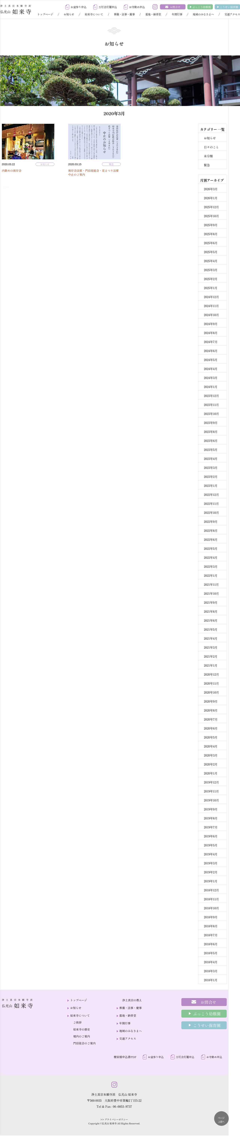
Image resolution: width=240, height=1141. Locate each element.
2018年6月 (211, 944)
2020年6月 (211, 728)
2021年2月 (211, 656)
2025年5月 (211, 252)
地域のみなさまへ (203, 14)
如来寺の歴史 (81, 1029)
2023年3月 (211, 467)
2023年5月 (211, 449)
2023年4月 (211, 458)
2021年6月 (211, 620)
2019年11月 (211, 791)
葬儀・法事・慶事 (124, 14)
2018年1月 (211, 980)
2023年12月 (211, 395)
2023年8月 (211, 431)
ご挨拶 (77, 1022)
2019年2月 (211, 872)
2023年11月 (211, 404)
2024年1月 (211, 386)
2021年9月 (211, 602)
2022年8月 (211, 530)
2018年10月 (211, 908)
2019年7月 (211, 827)
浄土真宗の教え (132, 1000)
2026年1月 (211, 198)
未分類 (208, 156)
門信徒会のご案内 (84, 1043)
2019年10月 (211, 800)
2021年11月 (211, 584)
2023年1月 (211, 485)
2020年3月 (211, 755)
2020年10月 (211, 692)
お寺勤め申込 (137, 7)
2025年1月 (211, 288)
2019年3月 (211, 863)
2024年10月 (211, 315)
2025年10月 (211, 216)
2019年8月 (211, 818)
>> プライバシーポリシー (114, 1119)
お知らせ (69, 14)
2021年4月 (211, 638)
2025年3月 (211, 270)
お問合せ (175, 7)
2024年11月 (211, 306)
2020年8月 (211, 710)
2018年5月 (211, 953)
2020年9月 (211, 701)
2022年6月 (211, 539)
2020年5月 (211, 737)
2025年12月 (211, 207)
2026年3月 (211, 189)
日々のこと (211, 147)
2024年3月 (211, 377)
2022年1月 (211, 575)
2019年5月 (211, 845)
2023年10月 (211, 413)
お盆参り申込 (78, 7)
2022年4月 (211, 557)
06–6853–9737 (122, 1106)
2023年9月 (211, 422)
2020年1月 (211, 773)
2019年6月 (211, 836)
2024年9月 (211, 324)
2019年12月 (211, 782)
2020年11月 (211, 683)
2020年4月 (211, 746)
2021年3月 (211, 647)
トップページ (45, 14)
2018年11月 (211, 899)
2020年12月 (211, 674)
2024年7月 (211, 342)
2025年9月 (211, 225)
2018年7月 (211, 935)
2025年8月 (211, 234)
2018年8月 (211, 926)
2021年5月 (211, 629)
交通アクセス (127, 1038)
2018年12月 (211, 890)
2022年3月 (211, 566)
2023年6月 (211, 440)
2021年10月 (211, 593)
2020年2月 (211, 764)
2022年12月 (211, 494)
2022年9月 (211, 521)
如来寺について (94, 14)
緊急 (111, 164)
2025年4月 (211, 261)
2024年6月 (211, 350)
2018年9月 (211, 917)
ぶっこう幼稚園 (201, 7)
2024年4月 (211, 368)
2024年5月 (211, 359)
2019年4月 (211, 854)
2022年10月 (211, 512)
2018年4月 (211, 962)
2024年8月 (211, 333)
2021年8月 (211, 611)
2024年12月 (211, 297)
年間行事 (177, 14)
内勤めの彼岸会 (12, 170)
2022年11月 (211, 503)
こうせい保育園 (229, 7)
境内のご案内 (81, 1036)
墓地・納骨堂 (153, 14)
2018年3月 (211, 971)
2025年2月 (211, 279)
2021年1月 (210, 665)
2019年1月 (211, 881)
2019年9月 (211, 809)
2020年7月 (211, 719)
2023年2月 (211, 476)
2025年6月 (211, 243)
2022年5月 (211, 548)
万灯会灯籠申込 (108, 7)
